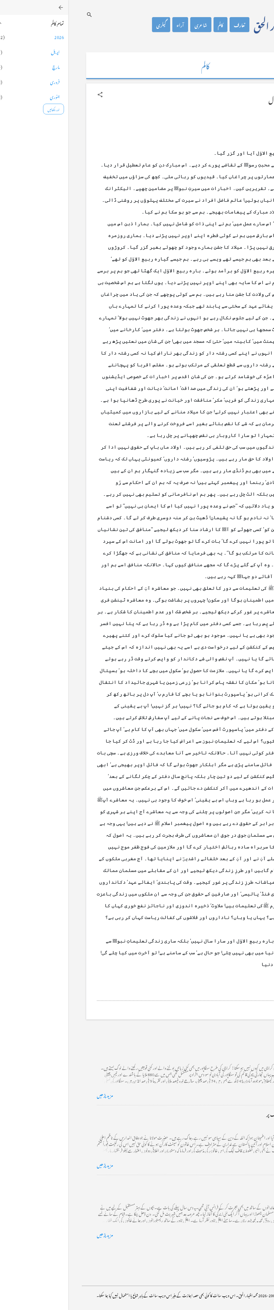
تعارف (171, 24)
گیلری (93, 24)
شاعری (132, 24)
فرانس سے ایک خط (227, 1183)
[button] (32, 94)
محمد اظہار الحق (210, 24)
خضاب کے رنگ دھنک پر (221, 1114)
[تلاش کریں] (21, 14)
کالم (152, 24)
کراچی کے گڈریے (227, 1044)
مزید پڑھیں (37, 1095)
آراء (112, 24)
